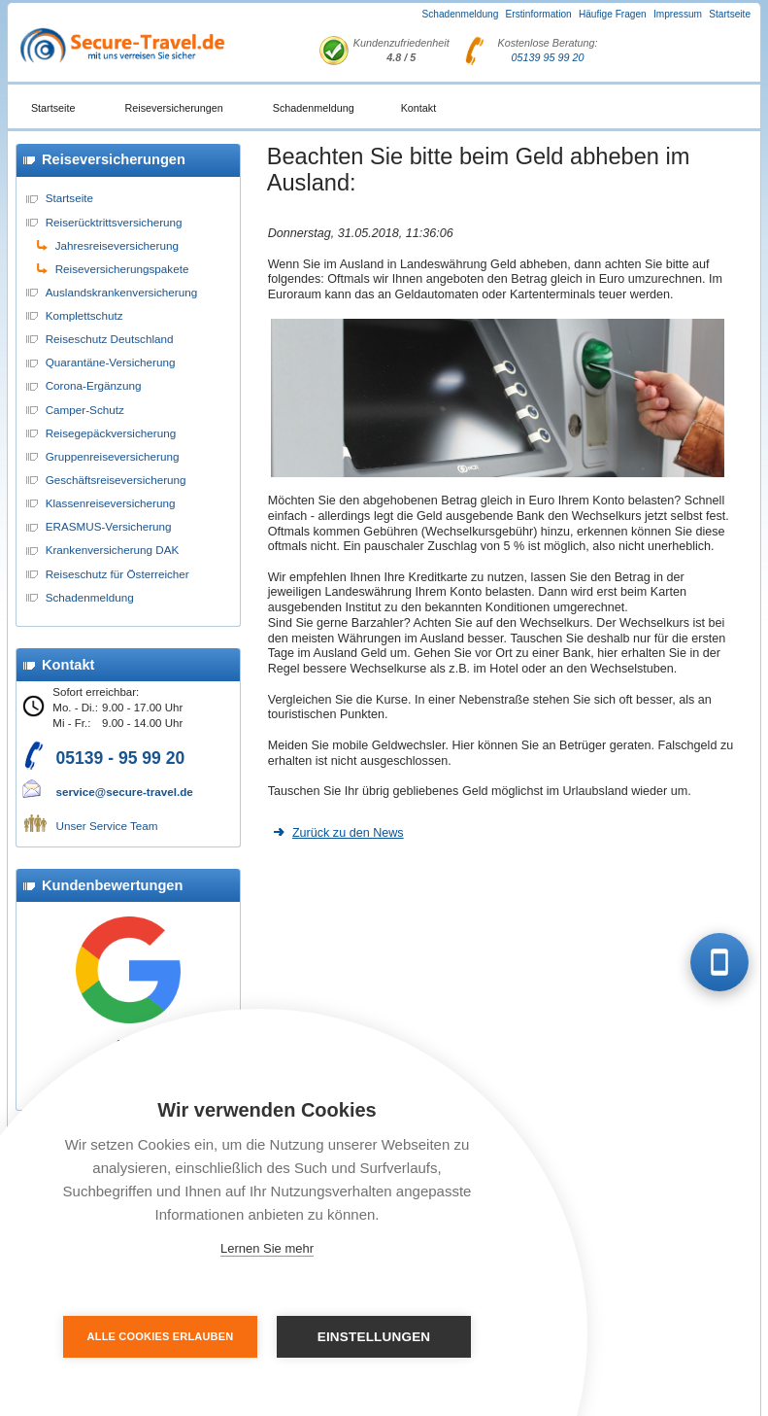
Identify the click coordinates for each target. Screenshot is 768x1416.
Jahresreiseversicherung (117, 245)
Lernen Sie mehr (267, 1248)
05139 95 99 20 (548, 57)
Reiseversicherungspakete (122, 268)
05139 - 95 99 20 (120, 758)
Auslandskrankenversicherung (122, 292)
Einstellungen (374, 1337)
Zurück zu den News (348, 833)
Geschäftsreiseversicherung (116, 479)
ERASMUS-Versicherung (109, 526)
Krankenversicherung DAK (113, 549)
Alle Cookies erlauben (160, 1336)
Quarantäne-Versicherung (111, 362)
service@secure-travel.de (124, 791)
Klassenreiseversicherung (111, 503)
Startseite (730, 14)
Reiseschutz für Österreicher (117, 574)
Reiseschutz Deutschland (110, 338)
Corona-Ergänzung (94, 385)
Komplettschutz (84, 315)
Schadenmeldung (460, 14)
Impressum (677, 14)
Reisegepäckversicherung (111, 433)
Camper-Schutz (85, 409)
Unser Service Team (107, 825)
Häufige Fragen (613, 14)
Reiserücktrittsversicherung (114, 222)
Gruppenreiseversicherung (113, 456)
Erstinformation (539, 14)
